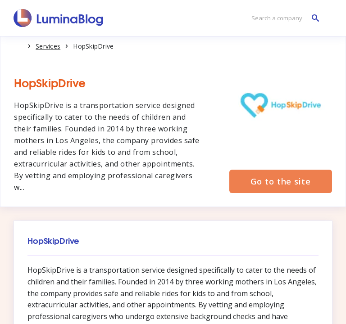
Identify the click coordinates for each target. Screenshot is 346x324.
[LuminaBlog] (59, 18)
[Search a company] (282, 18)
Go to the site (280, 181)
